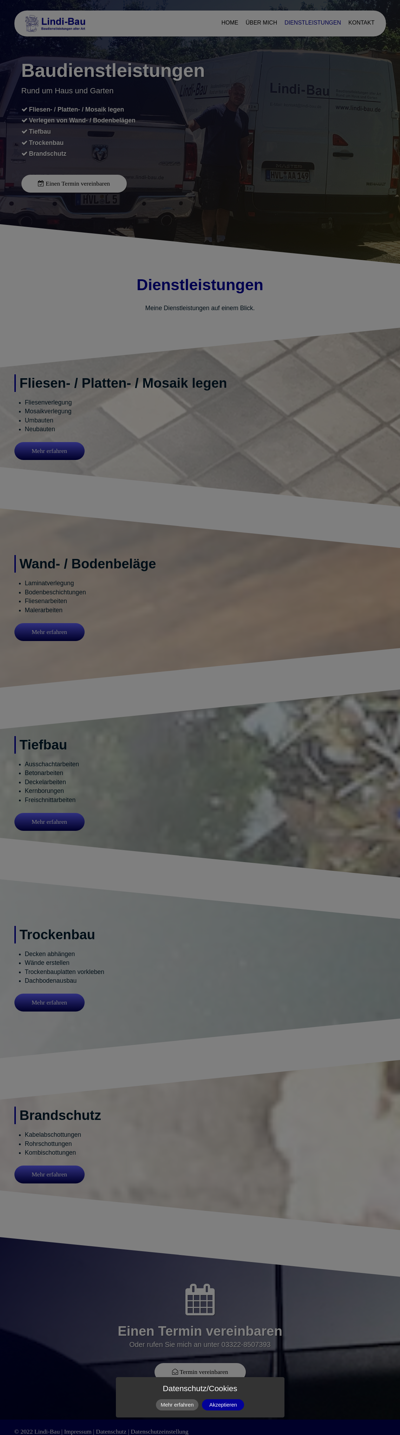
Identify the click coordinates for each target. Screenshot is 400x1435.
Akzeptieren (223, 1405)
